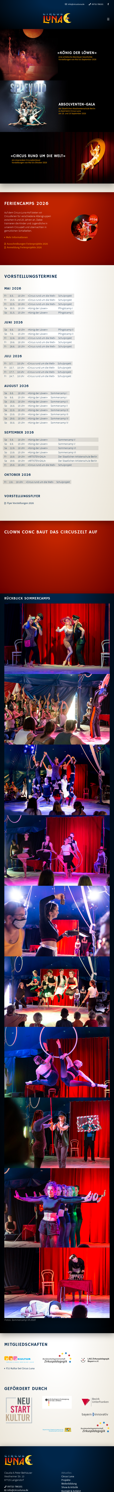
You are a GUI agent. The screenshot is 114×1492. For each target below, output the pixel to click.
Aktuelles (66, 1472)
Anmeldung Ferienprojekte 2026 (23, 247)
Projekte (65, 1480)
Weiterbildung (69, 1483)
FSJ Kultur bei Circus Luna (19, 1368)
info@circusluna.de (74, 4)
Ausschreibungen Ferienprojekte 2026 (26, 243)
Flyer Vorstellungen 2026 (19, 503)
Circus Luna (67, 1476)
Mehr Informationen (16, 237)
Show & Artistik (69, 1487)
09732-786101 (96, 4)
